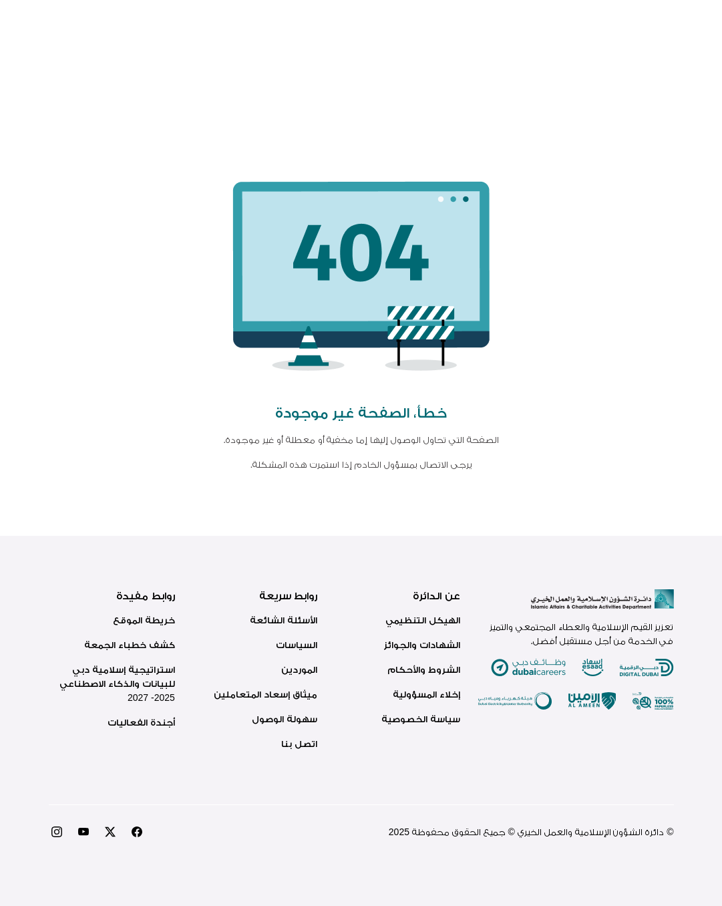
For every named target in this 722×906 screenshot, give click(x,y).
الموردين (299, 669)
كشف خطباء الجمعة (129, 644)
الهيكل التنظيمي (422, 620)
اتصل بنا (299, 743)
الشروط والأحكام (423, 669)
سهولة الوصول (284, 719)
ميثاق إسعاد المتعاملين (265, 694)
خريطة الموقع (144, 620)
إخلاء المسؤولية (426, 694)
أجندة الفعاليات (141, 722)
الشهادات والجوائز (421, 644)
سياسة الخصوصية (420, 719)
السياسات (296, 644)
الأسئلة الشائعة (283, 620)
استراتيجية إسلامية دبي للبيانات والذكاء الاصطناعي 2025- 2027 (117, 683)
